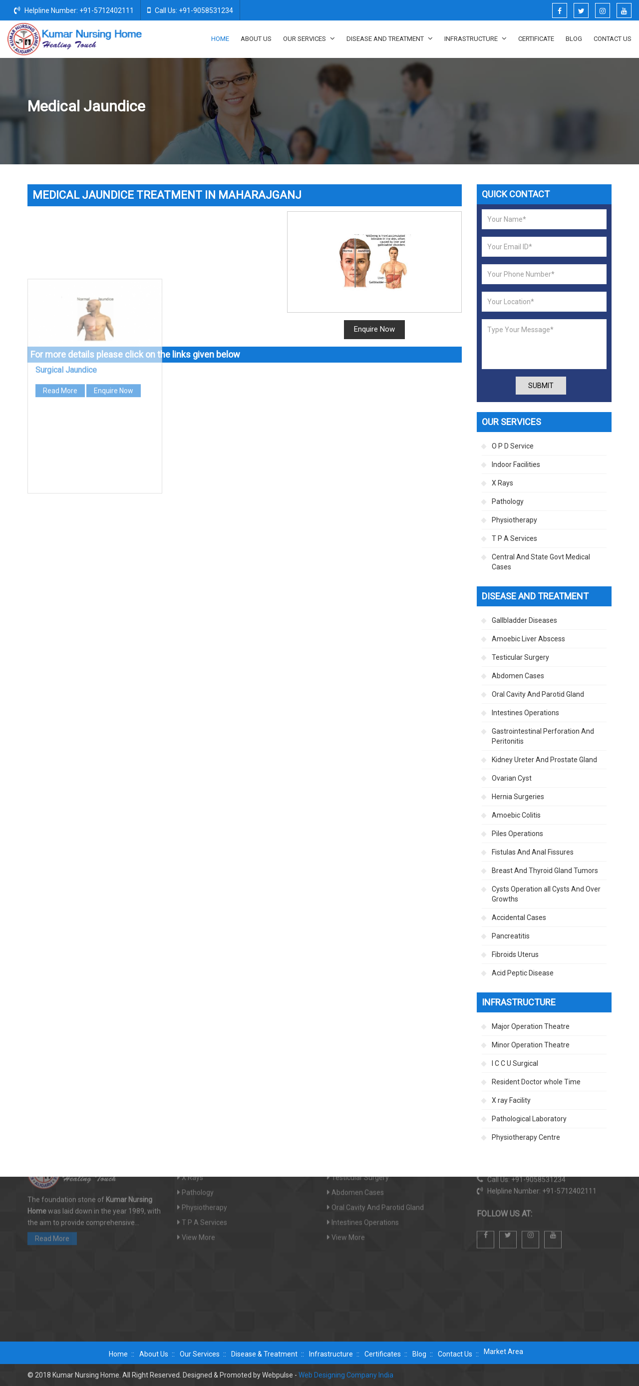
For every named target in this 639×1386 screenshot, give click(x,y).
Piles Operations (517, 834)
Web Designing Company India (346, 1375)
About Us (256, 38)
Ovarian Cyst (512, 778)
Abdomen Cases (518, 676)
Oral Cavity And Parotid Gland (538, 694)
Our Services (309, 38)
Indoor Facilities (516, 464)
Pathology (508, 501)
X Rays (502, 483)
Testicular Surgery (520, 657)
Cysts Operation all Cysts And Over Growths (546, 894)
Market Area (503, 1352)
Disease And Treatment (389, 38)
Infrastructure (475, 38)
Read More (60, 271)
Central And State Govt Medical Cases (541, 562)
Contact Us (613, 38)
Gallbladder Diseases (482, 107)
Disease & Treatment (264, 1354)
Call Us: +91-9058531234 (190, 9)
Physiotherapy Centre (526, 1137)
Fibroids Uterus (515, 954)
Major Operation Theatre (531, 1026)
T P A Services (514, 538)
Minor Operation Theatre (531, 1045)
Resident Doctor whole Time (536, 1082)
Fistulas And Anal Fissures (533, 852)
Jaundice (537, 107)
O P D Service (513, 446)
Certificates (382, 1354)
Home (220, 38)
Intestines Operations (525, 713)
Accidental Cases (519, 918)
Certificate (536, 38)
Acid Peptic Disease (523, 973)
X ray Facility (511, 1100)
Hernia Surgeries (518, 797)
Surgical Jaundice (66, 250)
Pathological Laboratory (529, 1119)
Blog (574, 38)
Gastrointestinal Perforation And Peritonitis (543, 736)
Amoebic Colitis (516, 815)
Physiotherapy (514, 520)
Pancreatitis (511, 936)
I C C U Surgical (515, 1063)
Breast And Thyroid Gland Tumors (545, 871)
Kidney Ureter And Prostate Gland (544, 760)
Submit (541, 386)
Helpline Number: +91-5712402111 (74, 9)
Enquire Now (374, 329)
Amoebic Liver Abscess (528, 639)
